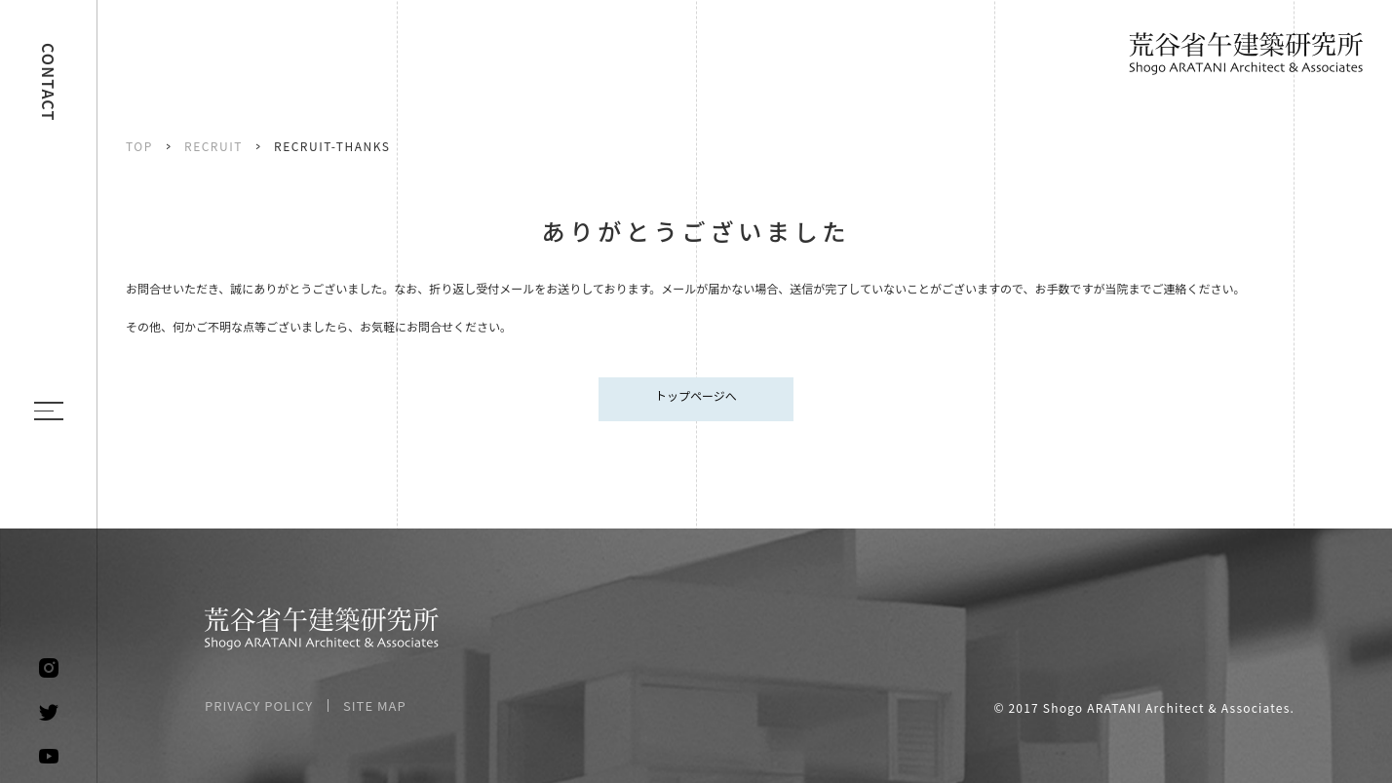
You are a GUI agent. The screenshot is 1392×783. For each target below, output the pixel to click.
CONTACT (48, 82)
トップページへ (696, 395)
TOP (139, 145)
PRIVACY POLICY (259, 705)
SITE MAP (374, 705)
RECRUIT (213, 145)
